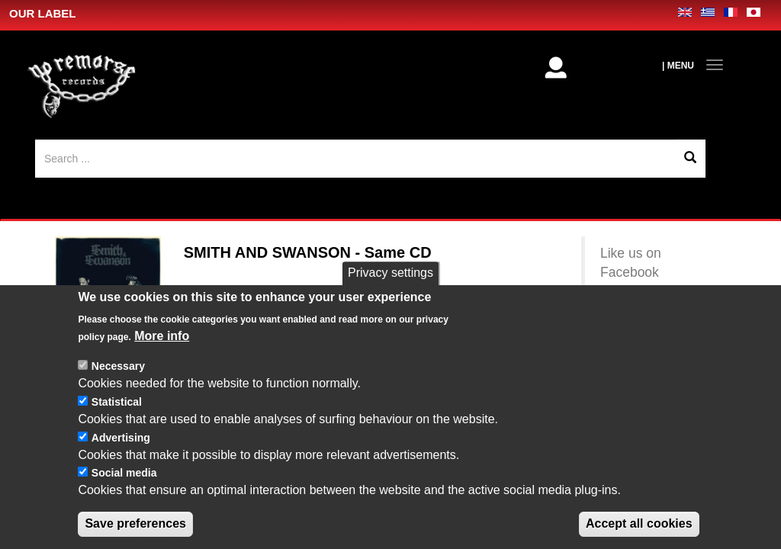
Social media (124, 473)
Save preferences (135, 523)
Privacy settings (390, 272)
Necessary (118, 366)
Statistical (117, 402)
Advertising (121, 438)
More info (161, 335)
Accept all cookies (639, 523)
